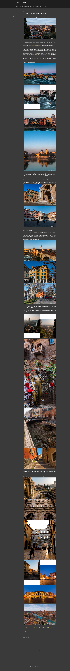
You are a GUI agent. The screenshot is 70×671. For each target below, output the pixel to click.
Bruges (36, 45)
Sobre (27, 6)
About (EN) (32, 6)
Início (17, 6)
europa (14, 15)
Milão (36, 54)
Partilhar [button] (14, 11)
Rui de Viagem (22, 3)
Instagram (42, 6)
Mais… (46, 6)
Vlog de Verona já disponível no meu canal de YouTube (40, 627)
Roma (40, 45)
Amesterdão (33, 45)
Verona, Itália (27, 634)
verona (14, 17)
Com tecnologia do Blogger (35, 666)
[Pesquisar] (55, 3)
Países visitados (22, 6)
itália (13, 16)
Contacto (37, 6)
